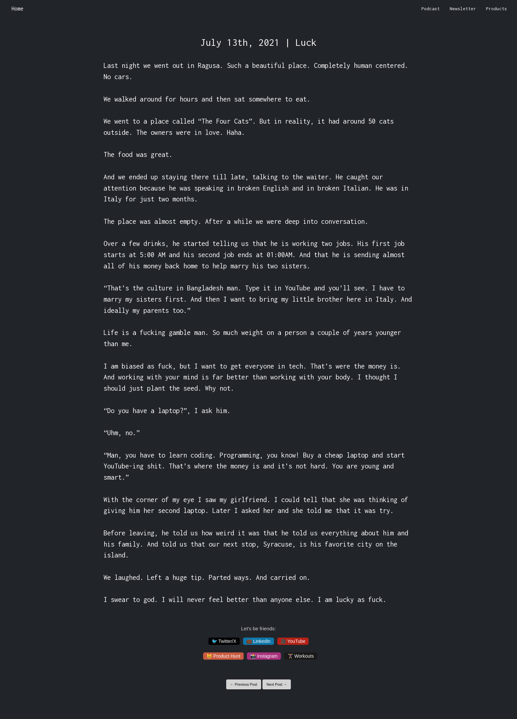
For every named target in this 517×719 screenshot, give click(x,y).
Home (17, 9)
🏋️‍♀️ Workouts (301, 656)
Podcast (430, 8)
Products (496, 8)
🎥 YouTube (293, 641)
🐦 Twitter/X (224, 641)
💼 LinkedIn (258, 641)
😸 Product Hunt (223, 656)
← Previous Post (243, 684)
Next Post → (276, 684)
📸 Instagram (264, 656)
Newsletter (463, 8)
